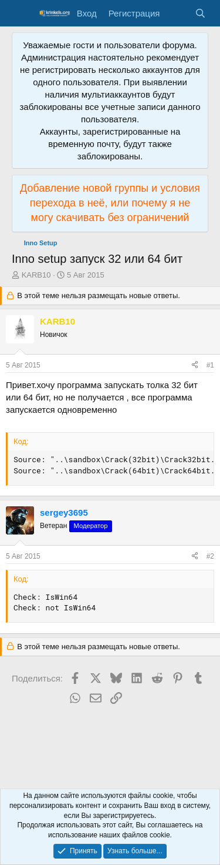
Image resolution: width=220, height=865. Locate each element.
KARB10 (36, 274)
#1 (210, 365)
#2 (210, 556)
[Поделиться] (194, 365)
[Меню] (22, 13)
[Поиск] (200, 13)
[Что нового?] (176, 13)
